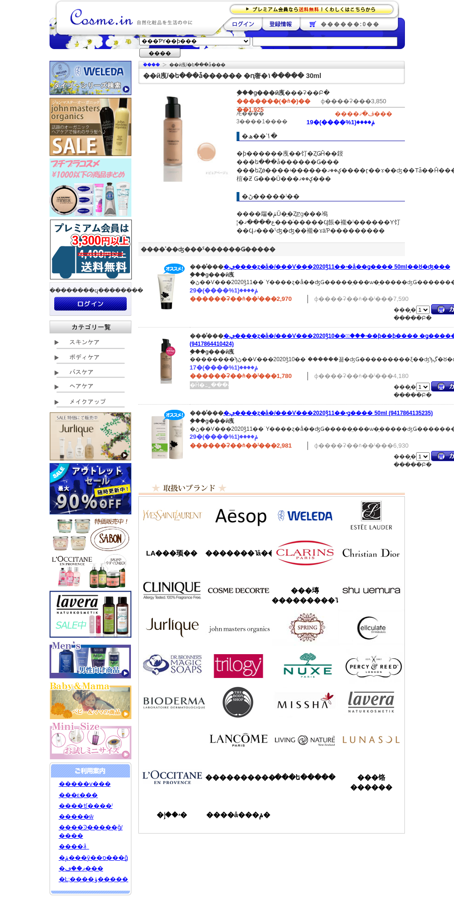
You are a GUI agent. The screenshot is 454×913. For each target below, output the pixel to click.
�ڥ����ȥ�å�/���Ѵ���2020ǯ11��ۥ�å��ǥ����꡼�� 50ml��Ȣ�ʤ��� (336, 267)
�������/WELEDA (305, 515)
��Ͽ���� (281, 23)
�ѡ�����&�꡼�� (371, 665)
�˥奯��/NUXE (305, 665)
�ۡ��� (151, 64)
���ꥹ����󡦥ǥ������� (371, 552)
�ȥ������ (238, 665)
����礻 (74, 846)
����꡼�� (172, 627)
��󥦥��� (172, 739)
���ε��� (78, 795)
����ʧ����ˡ (86, 805)
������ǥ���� (238, 590)
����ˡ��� (172, 590)
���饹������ (371, 782)
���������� (172, 777)
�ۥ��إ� (172, 815)
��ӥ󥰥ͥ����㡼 (305, 739)
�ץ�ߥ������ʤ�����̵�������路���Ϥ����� (314, 8)
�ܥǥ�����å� (238, 702)
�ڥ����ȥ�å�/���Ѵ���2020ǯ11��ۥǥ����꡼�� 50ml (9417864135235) (328, 413)
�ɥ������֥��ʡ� (172, 665)
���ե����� (304, 777)
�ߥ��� (305, 702)
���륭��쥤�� (371, 627)
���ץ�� (305, 627)
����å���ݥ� (238, 815)
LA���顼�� (172, 553)
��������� (371, 702)
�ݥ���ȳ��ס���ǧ (93, 857)
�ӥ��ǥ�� (172, 702)
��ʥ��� (371, 739)
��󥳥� (238, 739)
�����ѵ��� (85, 783)
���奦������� (371, 590)
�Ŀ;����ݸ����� (94, 879)
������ (305, 552)
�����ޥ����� (238, 627)
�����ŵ (76, 816)
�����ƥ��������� (371, 515)
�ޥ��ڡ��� (81, 868)
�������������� (172, 515)
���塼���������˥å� (305, 595)
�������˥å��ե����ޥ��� (238, 553)
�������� (243, 23)
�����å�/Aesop (238, 515)
